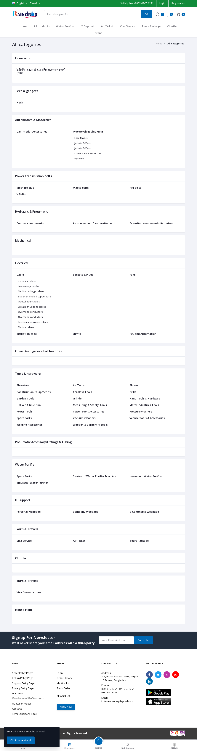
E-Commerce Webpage (144, 511)
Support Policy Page (23, 683)
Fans (132, 274)
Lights (77, 334)
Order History (64, 678)
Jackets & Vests (83, 143)
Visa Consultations (29, 592)
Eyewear (79, 158)
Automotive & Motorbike (33, 120)
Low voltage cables (28, 286)
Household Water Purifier (145, 476)
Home (23, 26)
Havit (20, 102)
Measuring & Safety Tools (90, 405)
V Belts (21, 194)
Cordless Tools (82, 392)
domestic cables (27, 281)
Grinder (78, 398)
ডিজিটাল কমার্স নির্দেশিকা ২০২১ (28, 698)
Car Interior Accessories (32, 131)
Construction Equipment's (34, 392)
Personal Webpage (29, 511)
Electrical (21, 263)
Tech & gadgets (26, 91)
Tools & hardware (28, 374)
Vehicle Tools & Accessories (147, 418)
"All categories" (175, 43)
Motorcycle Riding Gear (88, 131)
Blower (133, 385)
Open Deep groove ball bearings (38, 351)
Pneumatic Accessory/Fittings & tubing (43, 442)
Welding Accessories (29, 424)
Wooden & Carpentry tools (90, 424)
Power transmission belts (33, 176)
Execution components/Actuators (151, 223)
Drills (132, 392)
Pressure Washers (140, 411)
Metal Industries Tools (144, 405)
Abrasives (23, 385)
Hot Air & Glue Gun (29, 405)
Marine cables (26, 327)
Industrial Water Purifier (32, 482)
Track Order (63, 688)
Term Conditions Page (24, 713)
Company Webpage (85, 511)
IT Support (88, 26)
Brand (98, 33)
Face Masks (81, 138)
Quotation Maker (21, 703)
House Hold (23, 610)
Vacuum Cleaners (84, 418)
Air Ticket (107, 26)
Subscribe (143, 640)
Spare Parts (24, 418)
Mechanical (23, 240)
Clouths (172, 26)
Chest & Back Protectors (87, 153)
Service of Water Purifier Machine (94, 476)
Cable (20, 274)
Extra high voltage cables (32, 306)
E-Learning (22, 58)
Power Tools (24, 411)
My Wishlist (63, 683)
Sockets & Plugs (83, 274)
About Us (17, 708)
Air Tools (78, 385)
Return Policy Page (22, 678)
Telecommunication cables (33, 322)
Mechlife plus (25, 187)
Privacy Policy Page (23, 688)
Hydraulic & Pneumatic (31, 211)
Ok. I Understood (20, 740)
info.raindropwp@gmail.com (117, 701)
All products (41, 26)
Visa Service (127, 26)
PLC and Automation (142, 334)
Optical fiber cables (29, 301)
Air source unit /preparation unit (94, 223)
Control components (30, 223)
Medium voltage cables (31, 291)
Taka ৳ (33, 3)
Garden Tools (25, 398)
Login (162, 3)
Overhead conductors (30, 311)
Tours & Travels (26, 529)
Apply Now (66, 706)
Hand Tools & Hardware (144, 398)
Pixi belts (135, 187)
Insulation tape (27, 334)
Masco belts (81, 187)
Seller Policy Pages (22, 673)
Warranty (17, 693)
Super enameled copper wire (34, 296)
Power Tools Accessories (88, 411)
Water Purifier (65, 26)
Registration (178, 3)
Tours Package (151, 26)
